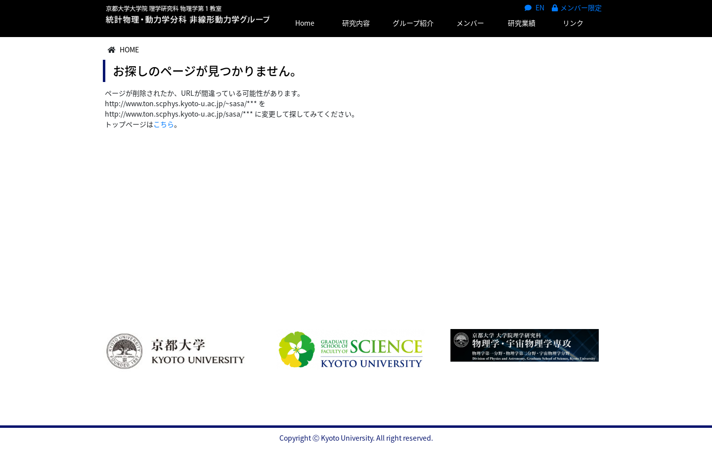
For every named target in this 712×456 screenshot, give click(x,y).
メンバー (470, 23)
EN (534, 7)
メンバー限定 (577, 7)
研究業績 (521, 23)
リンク (573, 23)
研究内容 (356, 23)
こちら (163, 124)
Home (304, 23)
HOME (129, 49)
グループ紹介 (413, 23)
